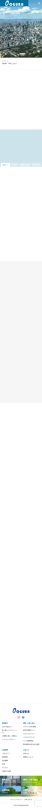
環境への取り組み (29, 723)
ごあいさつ (5, 753)
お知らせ (26, 750)
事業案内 (5, 723)
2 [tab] (21, 54)
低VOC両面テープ (29, 730)
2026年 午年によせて (9, 63)
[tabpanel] (21, 29)
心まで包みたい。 (8, 726)
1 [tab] (18, 54)
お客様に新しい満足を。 (10, 736)
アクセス (5, 767)
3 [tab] (23, 54)
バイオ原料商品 (28, 741)
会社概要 (5, 760)
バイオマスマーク (29, 737)
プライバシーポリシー (16, 799)
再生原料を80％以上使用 (31, 744)
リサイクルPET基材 (29, 726)
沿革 (3, 764)
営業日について (28, 757)
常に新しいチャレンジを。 (9, 731)
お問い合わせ (28, 799)
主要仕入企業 (6, 771)
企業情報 (5, 750)
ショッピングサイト (8, 739)
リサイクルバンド (29, 734)
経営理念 (5, 757)
